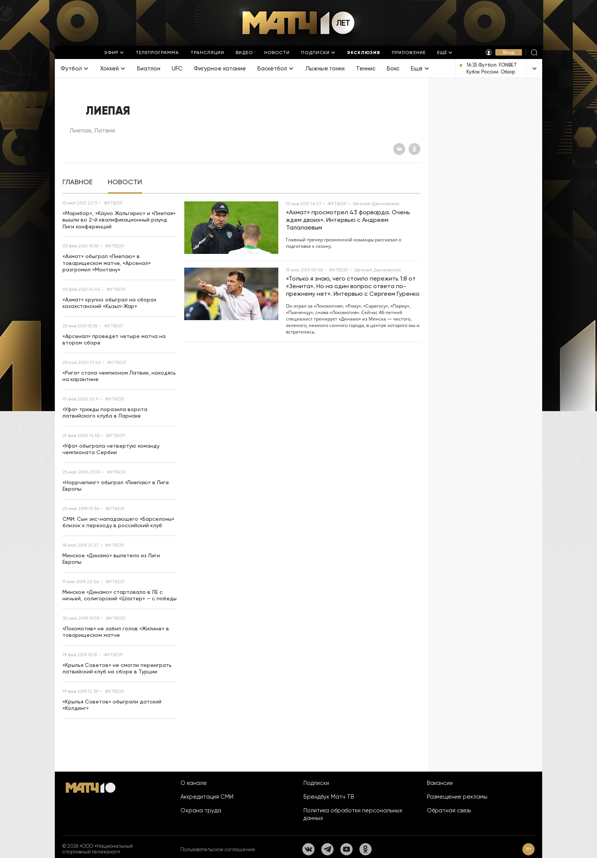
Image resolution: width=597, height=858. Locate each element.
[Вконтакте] (399, 149)
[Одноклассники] (414, 149)
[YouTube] (346, 849)
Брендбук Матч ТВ (328, 796)
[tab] (77, 182)
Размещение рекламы (457, 796)
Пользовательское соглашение (217, 849)
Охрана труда (200, 810)
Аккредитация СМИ (206, 796)
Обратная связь (449, 810)
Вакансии (440, 783)
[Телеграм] (327, 849)
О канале (193, 783)
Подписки (316, 783)
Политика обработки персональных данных (352, 814)
